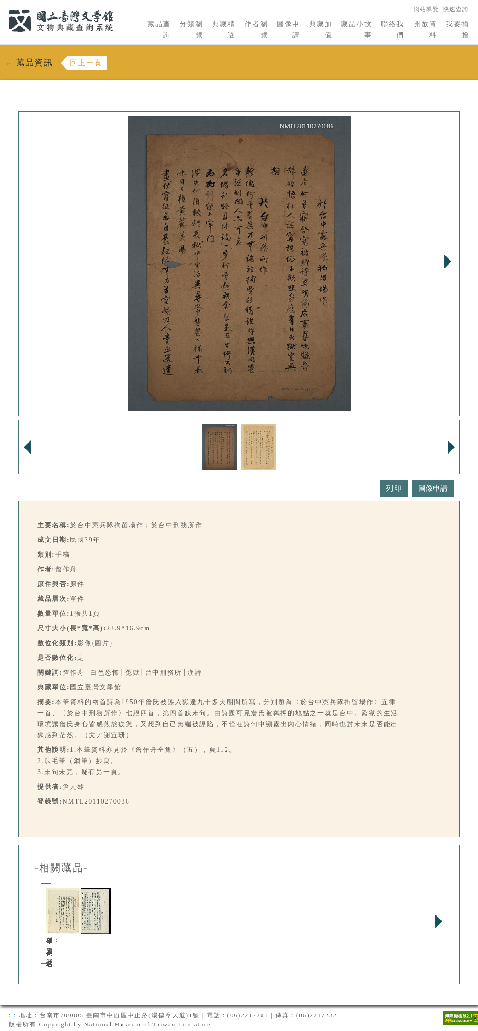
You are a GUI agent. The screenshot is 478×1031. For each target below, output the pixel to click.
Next (448, 261)
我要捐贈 (457, 29)
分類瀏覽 (191, 29)
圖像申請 (288, 29)
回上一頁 (86, 63)
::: (3, 5)
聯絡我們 (392, 29)
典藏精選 (223, 29)
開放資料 (425, 29)
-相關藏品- (61, 868)
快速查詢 (456, 9)
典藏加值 (320, 29)
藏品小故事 (356, 29)
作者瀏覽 (256, 29)
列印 (394, 488)
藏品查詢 (159, 29)
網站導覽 (426, 9)
